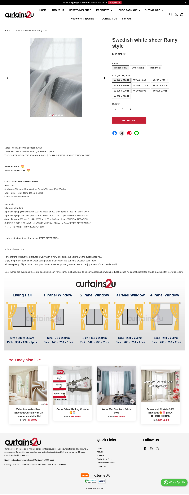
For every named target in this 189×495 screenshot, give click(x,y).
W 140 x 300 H (140, 80)
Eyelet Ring (138, 68)
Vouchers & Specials (84, 19)
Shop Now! (114, 2)
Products (100, 456)
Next (103, 78)
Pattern (115, 64)
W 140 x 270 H (121, 80)
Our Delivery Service (105, 460)
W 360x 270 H (160, 91)
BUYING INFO (154, 10)
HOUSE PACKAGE (128, 10)
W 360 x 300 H (121, 96)
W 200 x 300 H (121, 86)
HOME (43, 10)
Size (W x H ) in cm (121, 76)
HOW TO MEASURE (80, 10)
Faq (101, 489)
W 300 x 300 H (140, 91)
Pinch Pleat (155, 68)
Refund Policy (92, 489)
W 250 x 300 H (160, 86)
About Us (100, 452)
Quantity (116, 104)
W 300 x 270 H (121, 91)
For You (126, 19)
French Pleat (120, 68)
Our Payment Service (106, 463)
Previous (8, 78)
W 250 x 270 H (140, 86)
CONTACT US (109, 19)
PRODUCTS (104, 10)
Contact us (101, 467)
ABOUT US (58, 10)
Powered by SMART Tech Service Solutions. (48, 465)
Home (7, 31)
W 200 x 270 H (160, 80)
